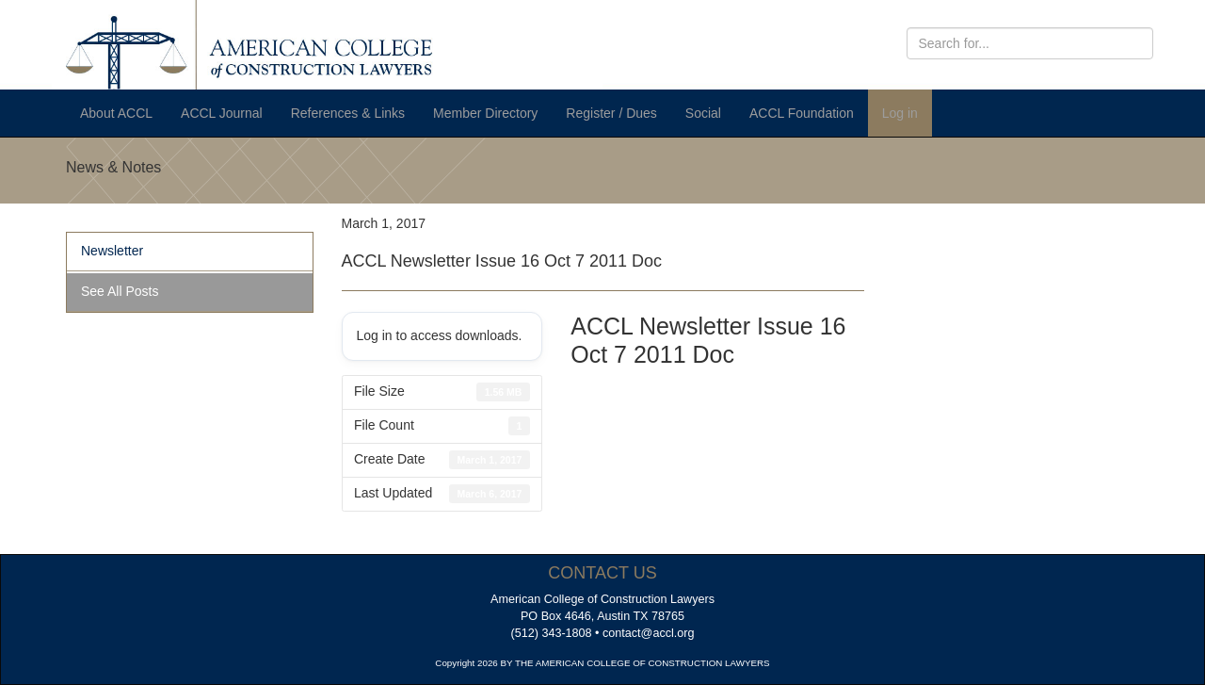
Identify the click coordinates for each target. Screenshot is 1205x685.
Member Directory (485, 113)
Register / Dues (611, 113)
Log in (900, 113)
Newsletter (112, 250)
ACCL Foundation (801, 113)
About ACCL (116, 113)
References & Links (348, 113)
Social (703, 113)
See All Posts (120, 291)
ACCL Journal (222, 113)
